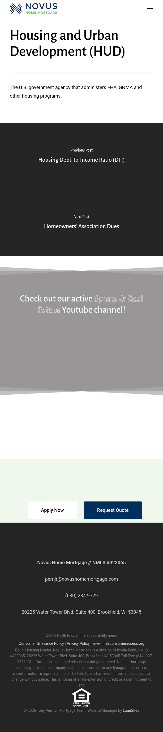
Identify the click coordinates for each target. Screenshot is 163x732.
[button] (150, 8)
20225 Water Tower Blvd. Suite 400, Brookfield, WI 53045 (81, 612)
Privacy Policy (78, 643)
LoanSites (131, 710)
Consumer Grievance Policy (41, 643)
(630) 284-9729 (81, 595)
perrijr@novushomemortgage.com (81, 579)
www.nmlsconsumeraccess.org (118, 643)
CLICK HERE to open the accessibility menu (81, 635)
